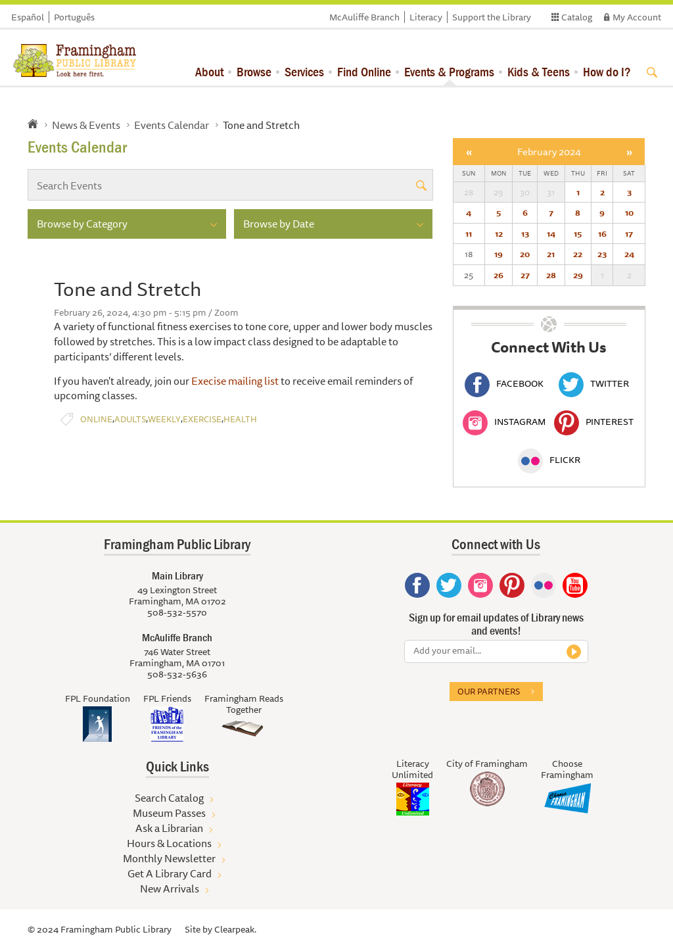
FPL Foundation (97, 698)
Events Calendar (171, 125)
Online (96, 419)
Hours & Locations (169, 843)
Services (304, 71)
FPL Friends (167, 698)
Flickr (549, 459)
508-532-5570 (177, 612)
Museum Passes (169, 813)
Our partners (488, 691)
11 (468, 233)
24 (629, 253)
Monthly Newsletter (169, 858)
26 (498, 274)
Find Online (364, 71)
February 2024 (549, 151)
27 (525, 274)
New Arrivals (169, 888)
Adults (130, 419)
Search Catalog (169, 798)
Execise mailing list (235, 380)
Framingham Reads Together (243, 704)
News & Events (86, 125)
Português (74, 17)
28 (551, 274)
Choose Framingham (567, 769)
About (209, 71)
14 (551, 233)
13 (525, 233)
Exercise (202, 419)
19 (498, 253)
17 (629, 233)
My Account (637, 17)
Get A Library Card (170, 873)
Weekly (164, 419)
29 (578, 274)
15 (578, 233)
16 (602, 233)
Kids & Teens (538, 71)
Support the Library (491, 17)
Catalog (576, 17)
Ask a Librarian (169, 828)
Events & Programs (449, 71)
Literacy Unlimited (412, 769)
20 (525, 253)
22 (577, 253)
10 (629, 212)
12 (499, 233)
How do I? (607, 71)
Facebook (504, 383)
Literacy (425, 17)
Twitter (594, 383)
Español (27, 17)
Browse (254, 71)
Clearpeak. (235, 929)
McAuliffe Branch (364, 17)
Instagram (504, 421)
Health (240, 419)
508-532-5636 (177, 674)
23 (602, 253)
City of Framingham (487, 763)
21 (551, 253)
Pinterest (594, 421)
